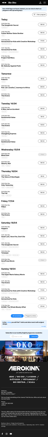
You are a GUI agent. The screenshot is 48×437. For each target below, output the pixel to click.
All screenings (17, 316)
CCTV (37, 424)
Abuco (8, 423)
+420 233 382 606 (7, 403)
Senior (3, 81)
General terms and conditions (9, 424)
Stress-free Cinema (13, 247)
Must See (4, 135)
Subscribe (35, 336)
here (15, 416)
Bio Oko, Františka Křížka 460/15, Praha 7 (8, 393)
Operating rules (31, 424)
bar (44, 413)
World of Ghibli (9, 187)
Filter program (39, 14)
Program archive (31, 316)
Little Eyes (4, 27)
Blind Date (4, 157)
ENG (3, 35)
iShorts (8, 165)
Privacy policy (22, 424)
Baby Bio (4, 111)
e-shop (8, 322)
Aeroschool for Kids (6, 43)
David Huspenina (19, 423)
